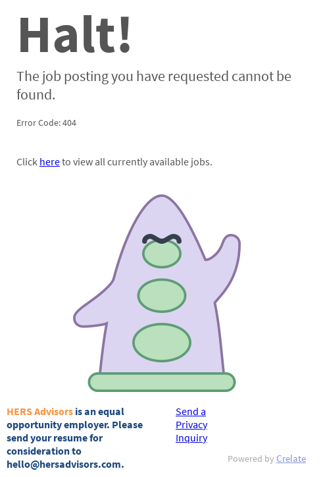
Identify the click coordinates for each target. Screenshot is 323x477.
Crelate (291, 458)
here (49, 161)
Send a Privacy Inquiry (191, 424)
